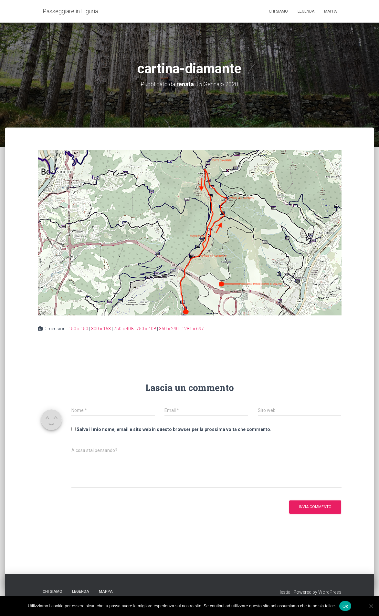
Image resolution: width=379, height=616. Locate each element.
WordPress (330, 592)
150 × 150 (78, 328)
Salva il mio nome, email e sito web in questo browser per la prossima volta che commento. (174, 429)
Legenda (306, 11)
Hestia (284, 592)
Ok (345, 605)
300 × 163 (101, 328)
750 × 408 (123, 328)
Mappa (330, 11)
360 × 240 (169, 328)
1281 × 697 (193, 328)
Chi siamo (278, 11)
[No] (371, 606)
